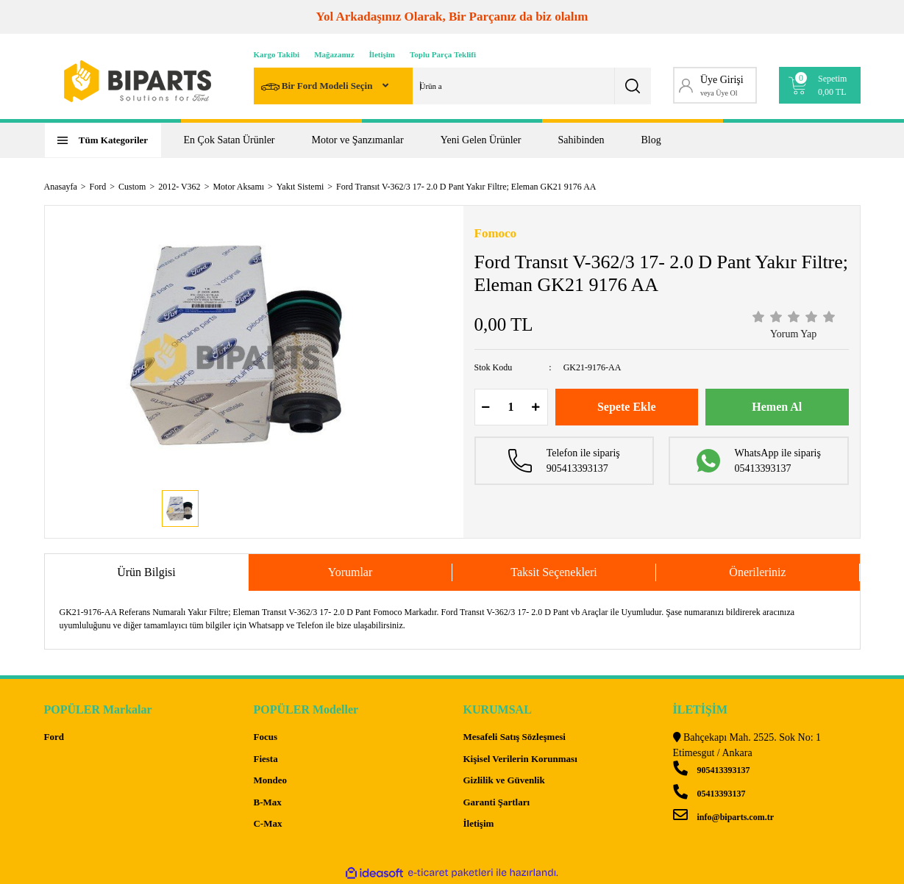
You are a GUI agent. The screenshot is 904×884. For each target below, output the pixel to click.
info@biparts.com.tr (723, 817)
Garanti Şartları (496, 802)
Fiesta (265, 758)
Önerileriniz (757, 572)
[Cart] (820, 85)
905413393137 (711, 770)
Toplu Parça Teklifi (443, 54)
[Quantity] (511, 407)
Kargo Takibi (277, 54)
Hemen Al (777, 406)
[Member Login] (715, 85)
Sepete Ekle (626, 406)
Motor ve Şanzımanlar (358, 139)
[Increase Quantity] (536, 407)
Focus (265, 736)
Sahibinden (581, 139)
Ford (54, 736)
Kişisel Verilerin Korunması (520, 758)
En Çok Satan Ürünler (229, 139)
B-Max (267, 802)
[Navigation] (103, 140)
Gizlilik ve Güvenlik (503, 780)
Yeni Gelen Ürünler (481, 139)
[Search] (452, 86)
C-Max (267, 823)
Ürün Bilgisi (146, 572)
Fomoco (495, 233)
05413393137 (709, 793)
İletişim (382, 54)
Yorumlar (350, 572)
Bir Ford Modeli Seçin (318, 87)
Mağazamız (334, 54)
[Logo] (137, 81)
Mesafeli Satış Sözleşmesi (514, 736)
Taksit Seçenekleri (553, 572)
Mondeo (270, 780)
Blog (651, 139)
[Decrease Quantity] (486, 407)
